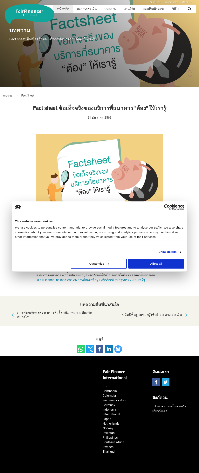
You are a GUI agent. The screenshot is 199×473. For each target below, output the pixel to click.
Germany (109, 405)
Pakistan (109, 433)
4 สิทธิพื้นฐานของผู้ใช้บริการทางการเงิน (156, 315)
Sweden (108, 447)
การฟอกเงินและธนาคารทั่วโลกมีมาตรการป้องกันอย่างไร (50, 314)
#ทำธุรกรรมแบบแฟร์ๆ (129, 280)
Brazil (106, 386)
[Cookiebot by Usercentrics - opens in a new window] (167, 207)
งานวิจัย (129, 9)
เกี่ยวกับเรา (155, 2)
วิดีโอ (176, 9)
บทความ (110, 9)
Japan (107, 419)
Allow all (156, 263)
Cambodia (110, 391)
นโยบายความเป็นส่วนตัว (169, 406)
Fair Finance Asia (114, 400)
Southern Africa (113, 442)
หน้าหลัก (63, 9)
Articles (7, 95)
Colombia (109, 395)
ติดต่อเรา (187, 2)
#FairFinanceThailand (51, 280)
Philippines (110, 437)
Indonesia (109, 409)
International (111, 414)
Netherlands (111, 423)
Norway (108, 428)
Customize (99, 263)
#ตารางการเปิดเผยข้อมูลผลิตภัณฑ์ (90, 280)
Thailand (108, 451)
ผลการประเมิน (87, 9)
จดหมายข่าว (171, 2)
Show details (168, 251)
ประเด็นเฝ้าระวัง (153, 9)
